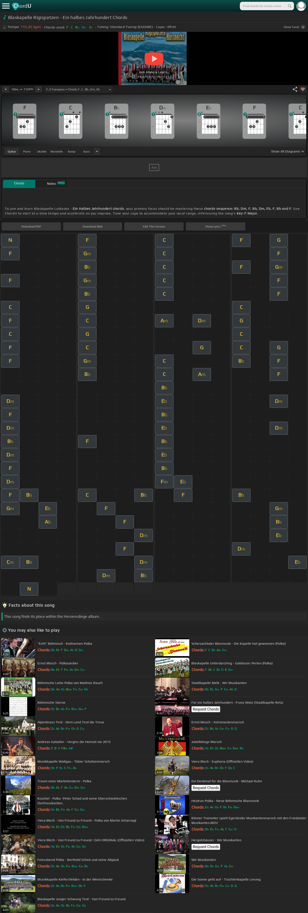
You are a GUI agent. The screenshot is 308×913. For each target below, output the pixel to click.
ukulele (41, 151)
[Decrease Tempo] (5, 89)
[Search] (289, 6)
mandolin (56, 151)
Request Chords (206, 709)
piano (27, 151)
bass (86, 151)
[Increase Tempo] (38, 89)
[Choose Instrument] (97, 151)
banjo (72, 151)
